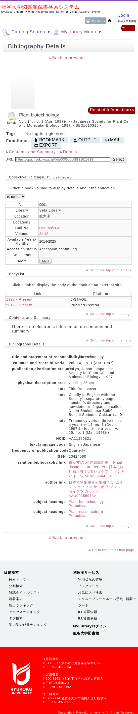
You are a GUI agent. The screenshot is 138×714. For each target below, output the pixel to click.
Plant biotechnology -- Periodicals (88, 504)
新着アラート (107, 602)
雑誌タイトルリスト (24, 592)
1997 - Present (19, 299)
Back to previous (69, 58)
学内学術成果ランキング (28, 625)
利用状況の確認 (90, 579)
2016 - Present (19, 305)
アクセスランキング (24, 612)
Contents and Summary (32, 152)
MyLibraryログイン (90, 626)
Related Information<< (112, 110)
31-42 (43, 234)
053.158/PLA (49, 228)
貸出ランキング (21, 605)
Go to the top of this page (111, 270)
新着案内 (16, 599)
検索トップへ (19, 579)
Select (118, 159)
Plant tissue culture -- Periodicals (88, 514)
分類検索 (16, 586)
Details (70, 152)
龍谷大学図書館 (86, 633)
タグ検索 (16, 618)
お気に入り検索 (90, 592)
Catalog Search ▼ (26, 32)
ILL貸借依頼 (87, 618)
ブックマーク (88, 586)
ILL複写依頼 (87, 612)
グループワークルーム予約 (102, 599)
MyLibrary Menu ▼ (77, 32)
